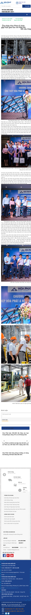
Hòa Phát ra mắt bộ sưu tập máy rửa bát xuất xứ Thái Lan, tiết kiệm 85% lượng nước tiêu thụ (15, 444)
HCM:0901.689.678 (10, 611)
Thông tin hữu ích (6, 20)
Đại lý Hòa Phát (18, 20)
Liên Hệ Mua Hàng (8, 500)
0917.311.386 (19, 609)
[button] (4, 441)
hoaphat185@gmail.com (13, 549)
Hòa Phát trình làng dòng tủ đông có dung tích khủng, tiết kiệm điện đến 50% (15, 453)
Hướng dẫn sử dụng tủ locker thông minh (12, 534)
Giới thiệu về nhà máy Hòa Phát (11, 498)
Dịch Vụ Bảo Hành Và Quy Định (11, 523)
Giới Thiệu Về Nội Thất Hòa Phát (11, 504)
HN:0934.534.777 (10, 609)
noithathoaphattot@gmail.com (11, 588)
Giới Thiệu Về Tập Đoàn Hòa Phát (12, 507)
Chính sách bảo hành (9, 516)
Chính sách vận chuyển (9, 519)
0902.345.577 (21, 611)
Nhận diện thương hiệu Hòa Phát (11, 502)
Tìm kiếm (26, 6)
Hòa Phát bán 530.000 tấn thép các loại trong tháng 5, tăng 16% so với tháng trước (15, 434)
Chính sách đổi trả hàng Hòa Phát (12, 521)
